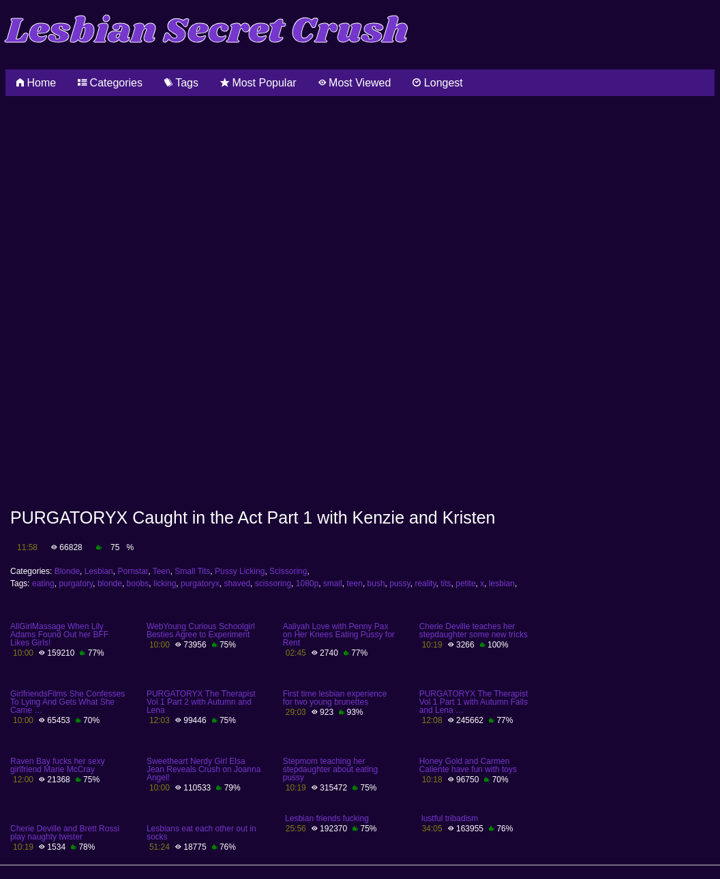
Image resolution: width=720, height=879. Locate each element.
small (332, 583)
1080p (307, 583)
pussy (399, 583)
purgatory (76, 583)
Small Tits (192, 571)
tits (445, 583)
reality (425, 583)
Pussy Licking (240, 571)
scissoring (273, 583)
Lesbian (99, 571)
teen (355, 583)
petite (465, 583)
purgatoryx (200, 583)
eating (43, 583)
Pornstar (132, 571)
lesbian (502, 583)
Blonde (67, 571)
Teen (161, 571)
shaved (237, 583)
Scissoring (288, 571)
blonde (109, 583)
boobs (138, 583)
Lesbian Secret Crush (206, 31)
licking (164, 583)
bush (376, 583)
